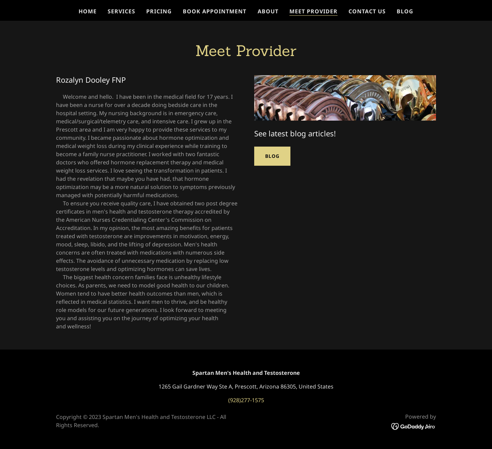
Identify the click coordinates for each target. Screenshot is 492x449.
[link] (413, 426)
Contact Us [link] (367, 11)
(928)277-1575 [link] (246, 400)
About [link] (268, 11)
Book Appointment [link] (214, 11)
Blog (272, 156)
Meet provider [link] (313, 11)
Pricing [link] (159, 11)
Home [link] (88, 11)
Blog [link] (405, 11)
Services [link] (121, 11)
